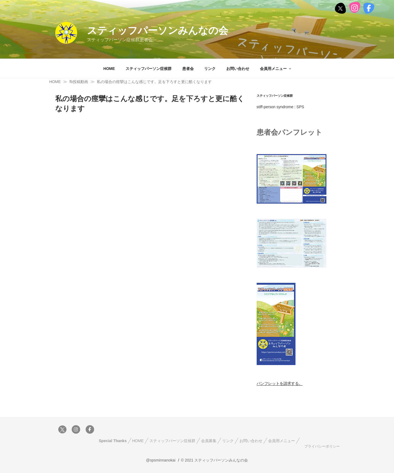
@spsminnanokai (161, 460)
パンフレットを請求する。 (280, 383)
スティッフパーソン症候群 (149, 68)
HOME (109, 68)
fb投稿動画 (78, 82)
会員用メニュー (276, 68)
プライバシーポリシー (321, 446)
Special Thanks (113, 441)
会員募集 (208, 441)
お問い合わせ (237, 68)
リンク (210, 68)
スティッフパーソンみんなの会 (157, 30)
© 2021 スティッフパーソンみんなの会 (214, 460)
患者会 (188, 68)
